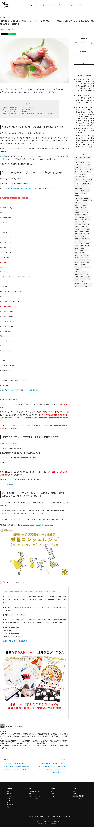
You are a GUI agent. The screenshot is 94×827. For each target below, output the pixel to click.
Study (61, 5)
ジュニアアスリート (80, 260)
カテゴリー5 (78, 186)
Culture (80, 5)
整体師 (82, 274)
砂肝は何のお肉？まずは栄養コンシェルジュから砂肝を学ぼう (18, 108)
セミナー (77, 160)
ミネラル (85, 214)
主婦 (76, 231)
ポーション (86, 188)
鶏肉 (80, 241)
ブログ (52, 796)
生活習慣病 (83, 193)
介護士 (76, 279)
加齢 (85, 233)
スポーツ (77, 179)
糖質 (82, 219)
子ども (88, 172)
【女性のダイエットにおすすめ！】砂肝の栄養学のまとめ (17, 112)
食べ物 (88, 157)
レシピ (76, 184)
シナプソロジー (79, 250)
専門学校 (81, 253)
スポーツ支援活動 (78, 798)
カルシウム (88, 245)
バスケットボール (79, 243)
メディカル (84, 210)
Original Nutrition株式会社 (50, 823)
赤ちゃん (77, 226)
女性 (76, 191)
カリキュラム (78, 267)
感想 (89, 162)
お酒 (88, 191)
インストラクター (87, 181)
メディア (85, 169)
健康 (89, 184)
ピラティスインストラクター (82, 238)
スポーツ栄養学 (79, 255)
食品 (8, 17)
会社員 (76, 245)
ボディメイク (87, 267)
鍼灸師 (81, 231)
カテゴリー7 (85, 212)
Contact (90, 5)
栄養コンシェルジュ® (35, 796)
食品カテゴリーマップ (80, 162)
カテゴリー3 (78, 167)
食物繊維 (77, 195)
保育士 (89, 276)
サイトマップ (67, 816)
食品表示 (87, 231)
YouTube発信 (78, 188)
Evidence (51, 5)
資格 (84, 164)
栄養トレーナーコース (80, 203)
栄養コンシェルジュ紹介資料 (14, 582)
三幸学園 (87, 219)
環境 (90, 283)
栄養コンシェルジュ (6, 29)
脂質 (16, 156)
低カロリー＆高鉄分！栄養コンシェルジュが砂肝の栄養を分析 (18, 110)
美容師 (88, 260)
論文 (84, 222)
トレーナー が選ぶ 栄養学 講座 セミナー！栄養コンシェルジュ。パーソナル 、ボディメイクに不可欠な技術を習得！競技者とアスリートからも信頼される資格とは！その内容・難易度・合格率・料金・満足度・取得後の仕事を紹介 (85, 116)
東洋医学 (87, 255)
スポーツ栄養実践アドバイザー (83, 217)
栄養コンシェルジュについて (82, 198)
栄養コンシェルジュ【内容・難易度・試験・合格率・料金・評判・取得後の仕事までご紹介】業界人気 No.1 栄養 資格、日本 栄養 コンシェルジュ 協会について (85, 86)
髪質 (88, 262)
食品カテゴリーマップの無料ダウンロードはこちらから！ (19, 390)
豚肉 (83, 281)
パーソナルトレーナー (80, 174)
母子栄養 (77, 229)
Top (31, 5)
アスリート (78, 205)
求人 (82, 279)
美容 (82, 257)
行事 (74, 791)
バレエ (86, 257)
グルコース (87, 279)
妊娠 (76, 241)
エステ (76, 264)
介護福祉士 (78, 269)
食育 (84, 186)
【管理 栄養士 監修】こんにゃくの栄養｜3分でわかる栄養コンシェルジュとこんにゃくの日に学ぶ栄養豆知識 (85, 99)
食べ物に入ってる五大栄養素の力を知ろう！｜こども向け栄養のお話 (85, 130)
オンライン (78, 222)
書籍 (90, 200)
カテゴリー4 (86, 224)
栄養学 (76, 193)
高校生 (76, 286)
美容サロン (83, 264)
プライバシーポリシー (53, 816)
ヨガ (87, 274)
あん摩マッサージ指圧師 (81, 283)
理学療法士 (78, 200)
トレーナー (86, 167)
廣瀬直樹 (10, 484)
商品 (82, 245)
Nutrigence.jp (40, 5)
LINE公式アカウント (80, 276)
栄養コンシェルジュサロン (81, 272)
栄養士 (82, 248)
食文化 (76, 207)
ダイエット (78, 181)
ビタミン (77, 210)
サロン (86, 250)
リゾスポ (85, 205)
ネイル (76, 262)
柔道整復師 (78, 214)
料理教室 (85, 200)
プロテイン (88, 286)
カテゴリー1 (81, 172)
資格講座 (31, 793)
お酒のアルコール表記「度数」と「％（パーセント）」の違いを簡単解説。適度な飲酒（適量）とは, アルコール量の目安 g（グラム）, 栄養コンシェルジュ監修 (85, 141)
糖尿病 (76, 257)
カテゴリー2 (78, 164)
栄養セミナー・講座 (87, 179)
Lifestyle (70, 5)
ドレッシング (78, 233)
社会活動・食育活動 (78, 796)
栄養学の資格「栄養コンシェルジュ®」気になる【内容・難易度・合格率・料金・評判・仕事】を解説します (29, 114)
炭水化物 (77, 212)
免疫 (85, 241)
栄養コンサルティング (80, 176)
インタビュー (81, 236)
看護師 (76, 219)
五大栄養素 (83, 184)
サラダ (83, 229)
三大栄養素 (78, 224)
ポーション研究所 (34, 798)
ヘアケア (83, 262)
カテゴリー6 (78, 169)
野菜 (89, 164)
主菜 (82, 286)
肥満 (83, 226)
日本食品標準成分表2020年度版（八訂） (19, 188)
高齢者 (76, 274)
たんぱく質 (4, 156)
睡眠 (76, 253)
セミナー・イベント (34, 791)
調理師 (76, 248)
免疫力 (8, 798)
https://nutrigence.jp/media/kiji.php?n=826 (37, 525)
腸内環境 (88, 243)
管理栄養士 (82, 191)
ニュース (77, 281)
